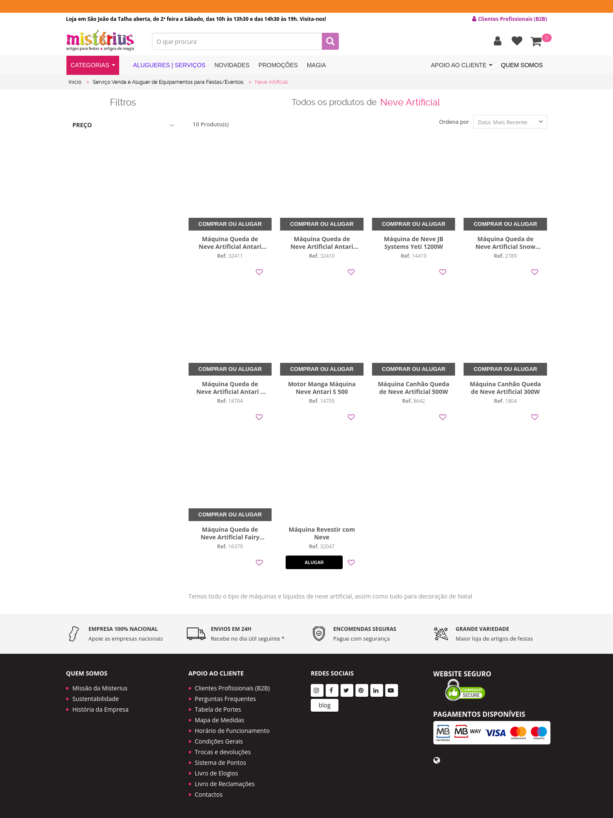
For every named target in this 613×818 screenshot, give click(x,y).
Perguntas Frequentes (225, 699)
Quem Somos (522, 65)
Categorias (93, 65)
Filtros (123, 102)
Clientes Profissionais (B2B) (232, 688)
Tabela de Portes (218, 709)
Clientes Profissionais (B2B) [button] (509, 19)
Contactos (209, 794)
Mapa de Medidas (219, 720)
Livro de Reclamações (225, 784)
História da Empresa (100, 709)
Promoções (278, 65)
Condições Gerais (219, 741)
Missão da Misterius (99, 688)
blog (324, 705)
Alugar (314, 562)
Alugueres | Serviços (165, 64)
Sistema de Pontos (220, 762)
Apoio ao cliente (461, 65)
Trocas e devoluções (223, 752)
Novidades (232, 65)
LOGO (102, 40)
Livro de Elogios (216, 773)
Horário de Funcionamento (232, 731)
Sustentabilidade (95, 699)
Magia (316, 65)
